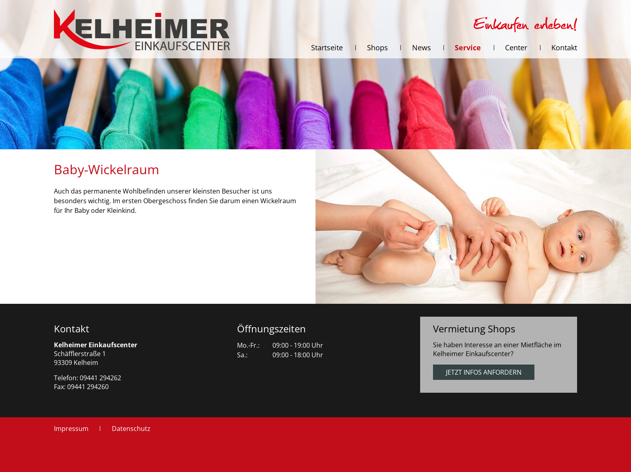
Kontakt (71, 328)
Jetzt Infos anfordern (484, 372)
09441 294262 (100, 377)
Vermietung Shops (474, 328)
